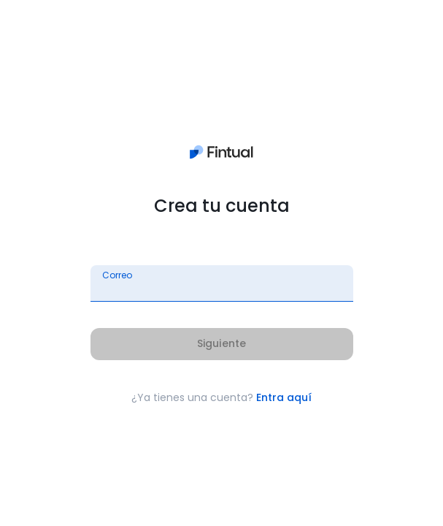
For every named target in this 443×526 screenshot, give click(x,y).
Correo (117, 275)
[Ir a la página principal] (221, 155)
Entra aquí (284, 397)
